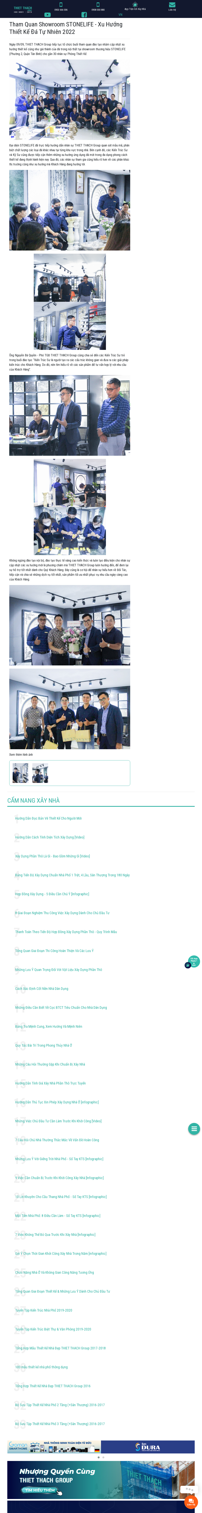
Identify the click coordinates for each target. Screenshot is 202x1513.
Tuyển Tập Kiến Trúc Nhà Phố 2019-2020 (43, 1310)
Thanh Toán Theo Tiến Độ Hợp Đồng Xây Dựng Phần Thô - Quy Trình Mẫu (66, 932)
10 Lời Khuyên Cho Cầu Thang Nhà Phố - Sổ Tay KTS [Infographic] (61, 1197)
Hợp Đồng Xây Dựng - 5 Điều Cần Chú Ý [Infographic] (52, 894)
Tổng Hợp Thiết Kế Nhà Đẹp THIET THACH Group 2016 (53, 1386)
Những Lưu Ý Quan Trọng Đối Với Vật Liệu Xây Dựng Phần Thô (58, 970)
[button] (98, 1457)
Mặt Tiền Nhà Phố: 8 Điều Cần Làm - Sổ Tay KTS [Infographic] (57, 1216)
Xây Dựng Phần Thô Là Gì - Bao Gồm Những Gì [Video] (52, 856)
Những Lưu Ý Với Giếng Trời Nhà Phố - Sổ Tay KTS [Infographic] (59, 1159)
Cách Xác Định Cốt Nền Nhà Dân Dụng (41, 989)
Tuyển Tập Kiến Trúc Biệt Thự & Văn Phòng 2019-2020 (53, 1329)
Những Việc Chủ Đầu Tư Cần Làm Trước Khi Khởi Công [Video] (58, 1121)
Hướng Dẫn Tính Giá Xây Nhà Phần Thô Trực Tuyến (50, 1083)
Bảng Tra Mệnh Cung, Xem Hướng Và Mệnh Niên (48, 1026)
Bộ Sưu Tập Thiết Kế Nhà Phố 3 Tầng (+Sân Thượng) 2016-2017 (60, 1424)
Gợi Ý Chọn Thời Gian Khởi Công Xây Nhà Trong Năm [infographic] (61, 1253)
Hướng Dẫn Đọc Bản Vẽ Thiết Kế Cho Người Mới (48, 818)
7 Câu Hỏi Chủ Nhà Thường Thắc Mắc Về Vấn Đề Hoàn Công (57, 1140)
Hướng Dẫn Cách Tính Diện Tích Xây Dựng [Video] (49, 837)
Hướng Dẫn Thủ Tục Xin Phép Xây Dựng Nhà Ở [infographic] (57, 1102)
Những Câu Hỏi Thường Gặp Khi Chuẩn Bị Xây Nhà (50, 1064)
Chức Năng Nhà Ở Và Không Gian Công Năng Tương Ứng (54, 1272)
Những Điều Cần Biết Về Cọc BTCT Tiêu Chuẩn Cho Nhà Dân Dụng (61, 1007)
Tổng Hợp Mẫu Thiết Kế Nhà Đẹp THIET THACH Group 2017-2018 (60, 1348)
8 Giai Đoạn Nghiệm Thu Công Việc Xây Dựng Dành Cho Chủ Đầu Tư (62, 913)
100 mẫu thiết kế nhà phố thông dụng (41, 1367)
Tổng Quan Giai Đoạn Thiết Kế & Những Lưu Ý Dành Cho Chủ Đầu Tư (62, 1291)
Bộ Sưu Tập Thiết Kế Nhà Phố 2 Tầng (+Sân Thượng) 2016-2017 (60, 1405)
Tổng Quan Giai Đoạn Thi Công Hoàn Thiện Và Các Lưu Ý (54, 951)
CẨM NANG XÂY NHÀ (33, 800)
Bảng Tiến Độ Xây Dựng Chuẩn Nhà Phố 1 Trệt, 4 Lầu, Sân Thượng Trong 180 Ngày (72, 875)
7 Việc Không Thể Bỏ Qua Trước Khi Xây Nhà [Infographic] (55, 1235)
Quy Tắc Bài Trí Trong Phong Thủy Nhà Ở (43, 1045)
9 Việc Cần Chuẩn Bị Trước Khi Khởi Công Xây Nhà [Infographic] (59, 1178)
